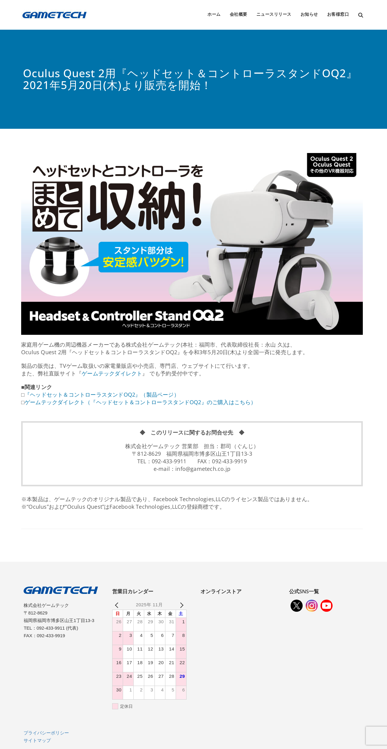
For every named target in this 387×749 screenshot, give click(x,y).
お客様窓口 (338, 14)
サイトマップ (37, 740)
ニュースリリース (273, 14)
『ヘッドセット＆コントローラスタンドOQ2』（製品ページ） (101, 394)
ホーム (214, 14)
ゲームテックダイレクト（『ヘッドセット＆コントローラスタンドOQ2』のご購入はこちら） (140, 402)
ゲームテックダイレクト (112, 373)
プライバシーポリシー (46, 732)
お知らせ (309, 14)
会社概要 (238, 14)
